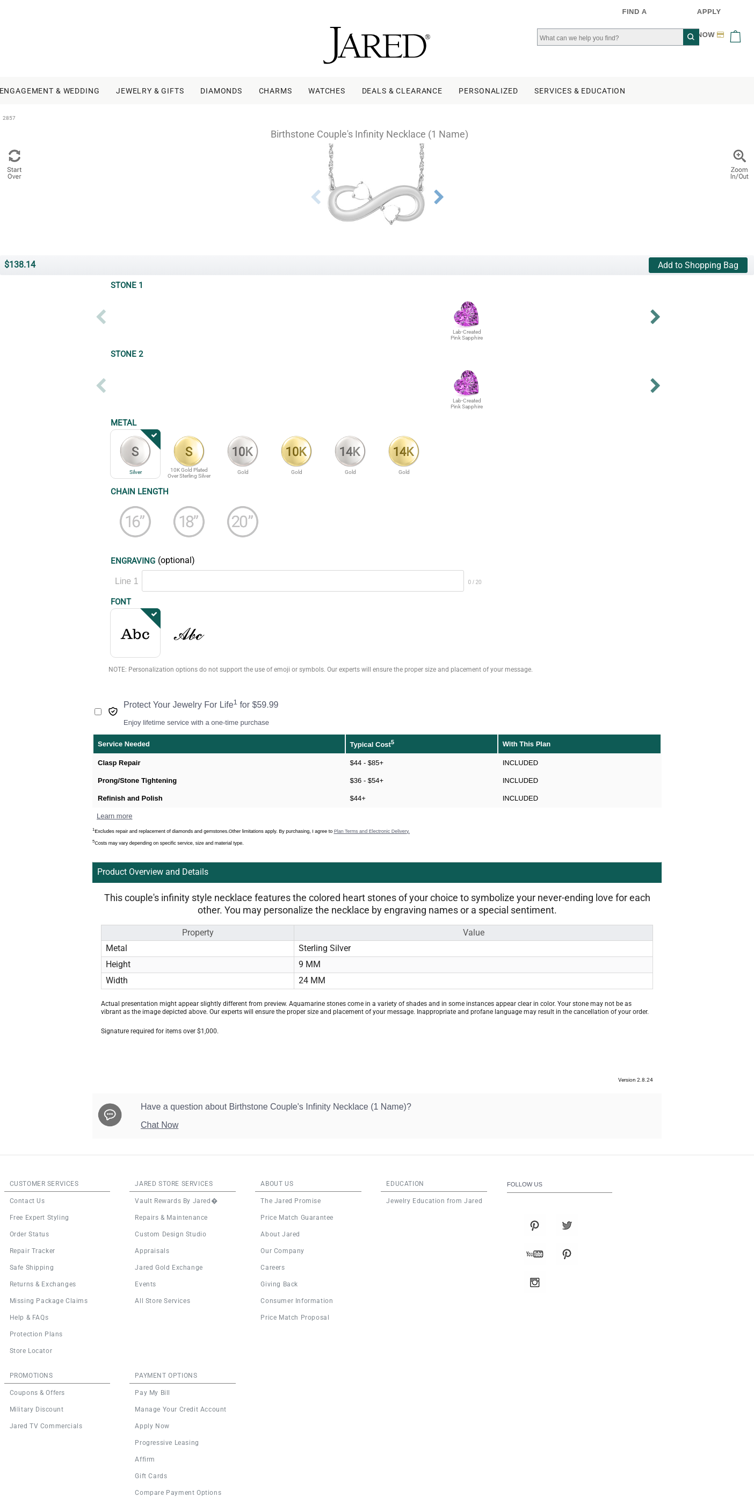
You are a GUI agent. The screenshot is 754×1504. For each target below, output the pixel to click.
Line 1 (127, 581)
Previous (315, 197)
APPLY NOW (712, 15)
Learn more (114, 816)
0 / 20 (475, 582)
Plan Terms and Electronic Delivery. (372, 831)
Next (438, 197)
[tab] (320, 872)
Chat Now (159, 1124)
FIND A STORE (639, 15)
